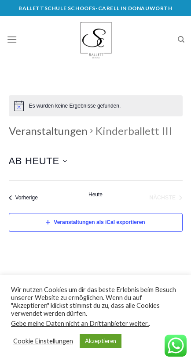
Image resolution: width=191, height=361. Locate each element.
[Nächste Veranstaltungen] (166, 197)
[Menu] (12, 39)
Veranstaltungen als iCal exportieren (95, 222)
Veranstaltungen (48, 130)
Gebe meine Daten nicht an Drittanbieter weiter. (80, 323)
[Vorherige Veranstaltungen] (23, 197)
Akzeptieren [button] (100, 340)
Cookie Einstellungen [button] (43, 341)
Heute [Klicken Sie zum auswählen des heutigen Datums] (95, 194)
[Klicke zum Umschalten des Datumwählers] (38, 161)
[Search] (181, 39)
